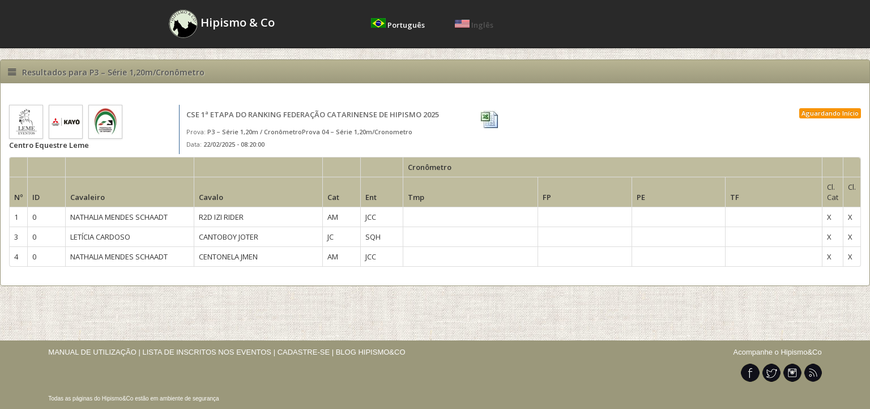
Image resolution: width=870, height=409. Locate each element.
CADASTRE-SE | (307, 352)
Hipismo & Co (222, 24)
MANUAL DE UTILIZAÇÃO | (94, 352)
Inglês (474, 25)
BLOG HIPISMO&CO (371, 352)
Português (399, 25)
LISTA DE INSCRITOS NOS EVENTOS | (208, 352)
